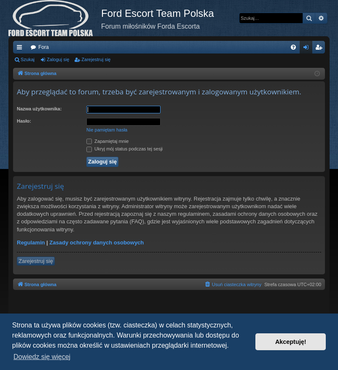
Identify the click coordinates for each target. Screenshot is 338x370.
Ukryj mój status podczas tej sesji (124, 148)
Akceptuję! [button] (290, 341)
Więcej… (21, 49)
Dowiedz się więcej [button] (41, 356)
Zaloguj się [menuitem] (307, 49)
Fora (43, 47)
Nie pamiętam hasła (106, 129)
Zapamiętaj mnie (107, 141)
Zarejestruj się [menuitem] (320, 49)
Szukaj (28, 59)
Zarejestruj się (95, 59)
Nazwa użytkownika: (39, 108)
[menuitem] (293, 47)
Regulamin (31, 242)
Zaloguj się (58, 59)
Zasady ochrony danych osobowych (96, 242)
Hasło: (24, 120)
